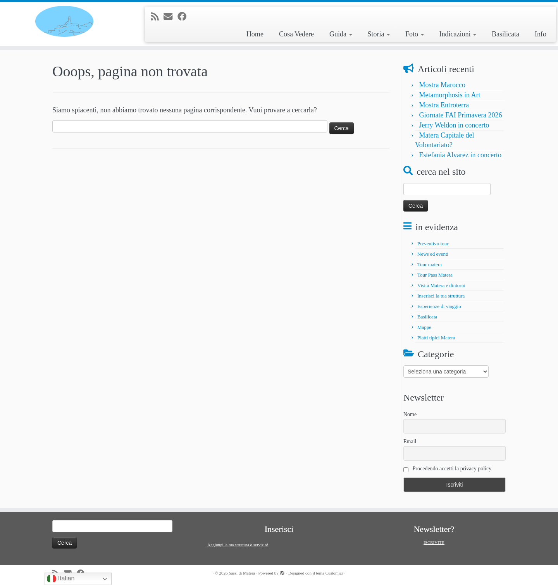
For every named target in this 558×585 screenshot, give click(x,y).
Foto (414, 34)
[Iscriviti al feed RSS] (157, 17)
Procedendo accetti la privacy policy (447, 469)
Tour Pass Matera (435, 275)
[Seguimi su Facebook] (184, 17)
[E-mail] (170, 17)
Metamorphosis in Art (449, 95)
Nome (410, 414)
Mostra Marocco (442, 85)
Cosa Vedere (296, 34)
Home (255, 34)
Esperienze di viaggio (439, 306)
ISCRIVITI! (434, 542)
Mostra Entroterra (444, 105)
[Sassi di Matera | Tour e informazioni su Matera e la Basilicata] (64, 21)
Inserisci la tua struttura (441, 296)
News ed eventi (432, 254)
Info (540, 34)
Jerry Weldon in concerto (454, 125)
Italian (60, 578)
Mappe (424, 327)
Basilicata (505, 34)
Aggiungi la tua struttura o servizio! (237, 544)
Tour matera (429, 264)
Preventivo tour (433, 243)
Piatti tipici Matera (436, 338)
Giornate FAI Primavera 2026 (460, 115)
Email (409, 441)
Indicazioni (457, 34)
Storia (379, 34)
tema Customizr (329, 573)
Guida (340, 34)
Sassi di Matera (242, 573)
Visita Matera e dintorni (441, 285)
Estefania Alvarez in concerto (460, 155)
